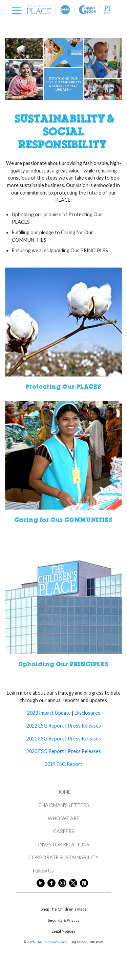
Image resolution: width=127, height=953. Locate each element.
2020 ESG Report (45, 751)
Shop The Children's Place (64, 909)
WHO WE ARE (63, 818)
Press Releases (84, 726)
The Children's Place (51, 942)
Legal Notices (63, 931)
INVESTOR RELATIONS (63, 844)
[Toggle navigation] (18, 10)
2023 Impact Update (49, 713)
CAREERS (63, 831)
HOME (64, 792)
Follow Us (63, 871)
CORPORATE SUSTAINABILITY (63, 857)
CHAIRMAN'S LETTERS (63, 805)
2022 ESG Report (45, 726)
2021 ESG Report (45, 738)
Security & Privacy (64, 920)
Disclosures (86, 713)
